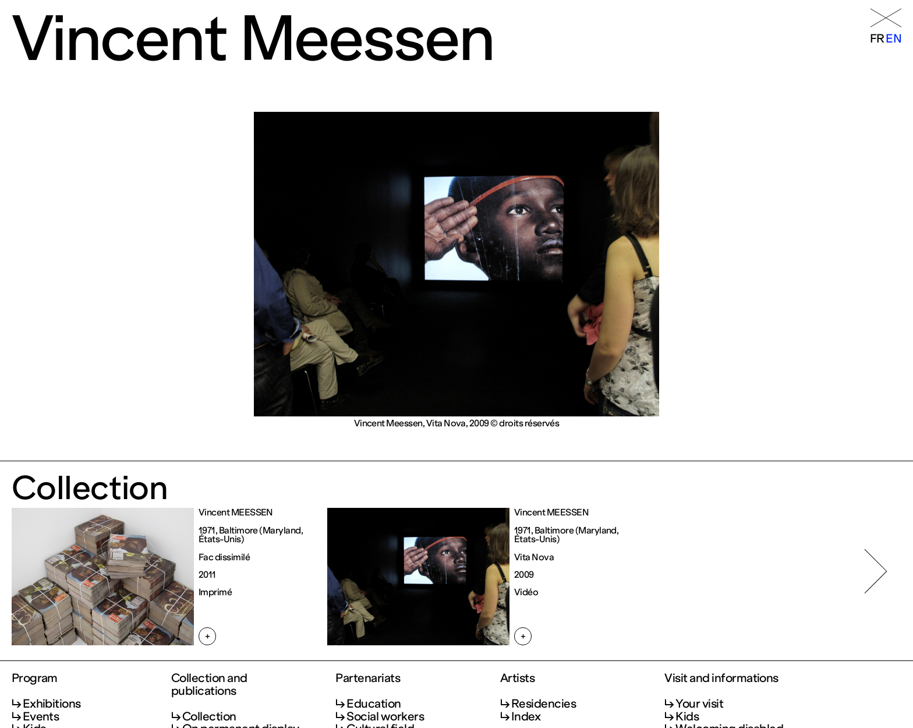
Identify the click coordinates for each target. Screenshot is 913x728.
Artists (517, 678)
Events (41, 716)
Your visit (699, 704)
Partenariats (367, 678)
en (893, 38)
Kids (687, 716)
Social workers (385, 716)
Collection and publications (209, 685)
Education (373, 704)
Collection (209, 716)
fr (877, 38)
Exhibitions (52, 704)
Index (525, 716)
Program (35, 678)
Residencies (543, 704)
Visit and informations (721, 678)
